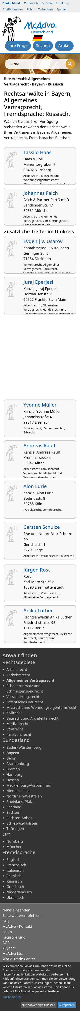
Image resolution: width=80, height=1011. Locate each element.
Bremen (13, 769)
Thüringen (15, 828)
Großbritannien (12, 9)
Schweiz (47, 3)
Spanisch (13, 875)
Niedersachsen (19, 790)
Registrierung (13, 937)
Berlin (11, 758)
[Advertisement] (40, 358)
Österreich (31, 3)
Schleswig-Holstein (22, 823)
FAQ (5, 920)
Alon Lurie (35, 486)
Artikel (64, 45)
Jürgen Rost (36, 569)
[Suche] (70, 64)
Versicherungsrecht (22, 696)
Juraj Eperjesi (38, 282)
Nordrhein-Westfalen (24, 796)
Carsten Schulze (41, 527)
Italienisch (15, 870)
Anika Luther (38, 610)
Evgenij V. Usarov (43, 241)
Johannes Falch (40, 193)
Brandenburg (17, 763)
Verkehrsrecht (18, 674)
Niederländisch (19, 892)
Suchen (43, 45)
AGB (6, 942)
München (14, 846)
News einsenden (16, 910)
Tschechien (45, 9)
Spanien (62, 9)
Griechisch (15, 886)
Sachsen (13, 812)
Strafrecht (14, 729)
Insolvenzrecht (18, 734)
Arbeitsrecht (16, 669)
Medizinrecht (17, 723)
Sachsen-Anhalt (19, 817)
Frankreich (63, 3)
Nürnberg (14, 841)
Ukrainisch (15, 897)
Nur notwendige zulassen (38, 1005)
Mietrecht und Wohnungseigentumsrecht (41, 707)
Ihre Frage (18, 45)
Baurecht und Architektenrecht (32, 718)
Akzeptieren (67, 1005)
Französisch (16, 865)
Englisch (13, 859)
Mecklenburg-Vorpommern (29, 785)
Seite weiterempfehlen (21, 915)
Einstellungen (12, 997)
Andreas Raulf (39, 445)
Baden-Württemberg (24, 747)
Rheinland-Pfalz (19, 801)
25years (9, 948)
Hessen (12, 779)
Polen (30, 9)
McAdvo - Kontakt (17, 926)
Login (7, 931)
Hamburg (14, 774)
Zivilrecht (14, 712)
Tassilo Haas (37, 152)
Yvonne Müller (40, 404)
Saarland (13, 807)
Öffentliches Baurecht (24, 702)
